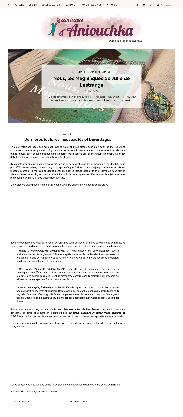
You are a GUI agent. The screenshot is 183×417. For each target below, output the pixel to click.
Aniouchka (27, 402)
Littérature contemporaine (91, 72)
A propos (112, 5)
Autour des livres (92, 5)
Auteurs (19, 5)
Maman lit (71, 5)
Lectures (68, 134)
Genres (33, 5)
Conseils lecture (51, 5)
